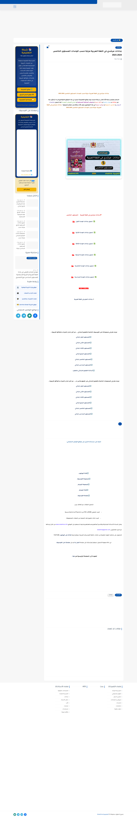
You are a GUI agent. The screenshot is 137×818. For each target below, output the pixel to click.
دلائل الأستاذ (64, 700)
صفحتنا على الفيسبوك (63, 542)
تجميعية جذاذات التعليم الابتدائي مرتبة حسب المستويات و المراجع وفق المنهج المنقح (20, 236)
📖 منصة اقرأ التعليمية (26, 100)
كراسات (118, 703)
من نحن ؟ (93, 2)
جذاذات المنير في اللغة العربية (83, 299)
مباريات (65, 7)
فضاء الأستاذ (86, 7)
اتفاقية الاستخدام (83, 2)
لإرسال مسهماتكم (44, 2)
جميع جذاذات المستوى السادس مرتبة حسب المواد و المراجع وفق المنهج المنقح (21, 246)
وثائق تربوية (65, 712)
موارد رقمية (117, 709)
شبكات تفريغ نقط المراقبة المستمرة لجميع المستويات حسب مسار (21, 215)
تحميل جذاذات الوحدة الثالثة (84, 244)
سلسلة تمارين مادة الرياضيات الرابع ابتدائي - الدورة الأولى (20, 204)
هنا (74, 556)
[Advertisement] (68, 24)
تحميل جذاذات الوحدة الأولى (84, 221)
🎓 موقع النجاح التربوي (27, 95)
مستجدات (94, 7)
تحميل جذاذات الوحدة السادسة (84, 277)
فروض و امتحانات (116, 700)
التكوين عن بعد (18, 7)
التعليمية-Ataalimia (103, 814)
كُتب (67, 703)
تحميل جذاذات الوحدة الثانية (84, 232)
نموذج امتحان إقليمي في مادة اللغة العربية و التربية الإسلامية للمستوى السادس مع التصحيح (27, 274)
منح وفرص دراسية (29, 7)
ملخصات (118, 706)
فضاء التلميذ (75, 7)
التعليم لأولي (40, 7)
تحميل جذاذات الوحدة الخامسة (84, 266)
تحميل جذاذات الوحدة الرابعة (84, 255)
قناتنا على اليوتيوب (65, 535)
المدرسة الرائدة (57, 7)
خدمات (50, 7)
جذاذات (118, 47)
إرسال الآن (27, 189)
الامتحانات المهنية (63, 690)
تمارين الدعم (117, 697)
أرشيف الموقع (55, 2)
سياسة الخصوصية (72, 2)
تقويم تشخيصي (116, 694)
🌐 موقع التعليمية (26, 89)
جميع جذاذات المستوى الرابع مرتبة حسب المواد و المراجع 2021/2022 (20, 225)
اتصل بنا (63, 2)
